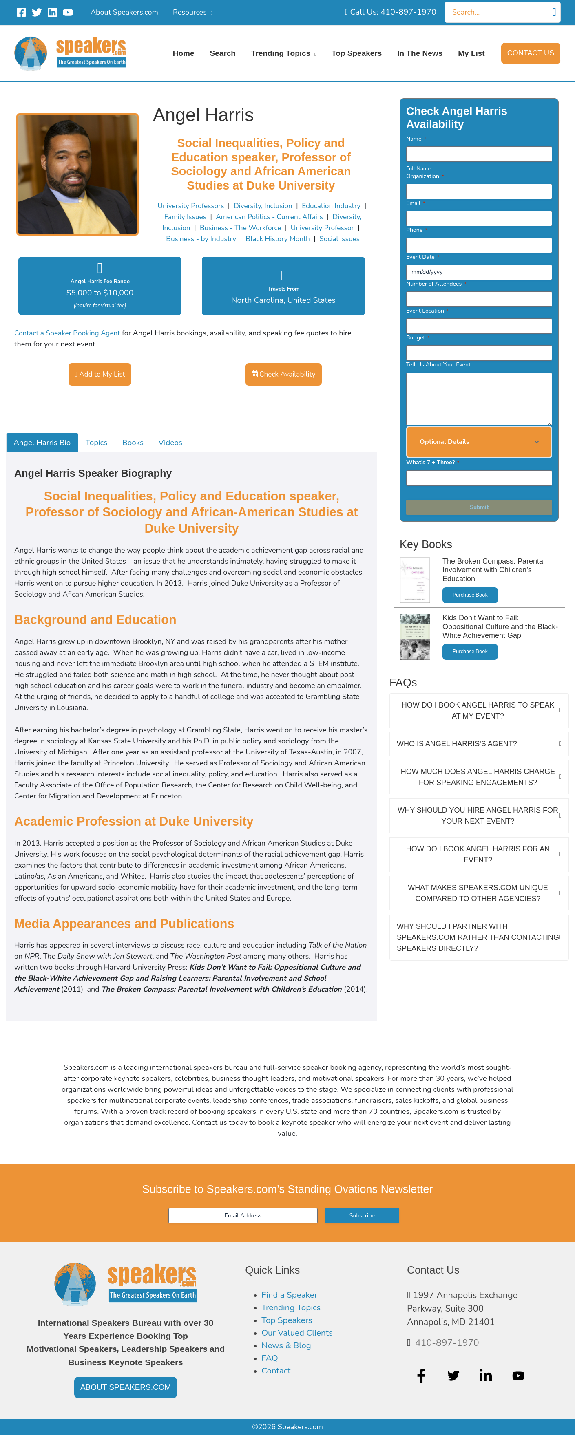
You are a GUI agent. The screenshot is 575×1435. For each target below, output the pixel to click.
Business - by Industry (240, 239)
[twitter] (454, 1377)
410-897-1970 (448, 1343)
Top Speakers (287, 1322)
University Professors (205, 206)
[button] (531, 53)
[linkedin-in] (487, 1377)
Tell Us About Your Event (438, 364)
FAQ (270, 1362)
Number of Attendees (436, 284)
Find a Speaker (290, 1296)
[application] (209, 12)
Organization (425, 176)
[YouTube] (68, 12)
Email (415, 203)
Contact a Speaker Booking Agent (69, 344)
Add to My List (100, 385)
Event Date (422, 257)
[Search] (554, 12)
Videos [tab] (177, 454)
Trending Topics (292, 1309)
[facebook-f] (422, 1377)
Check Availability (283, 385)
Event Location (427, 311)
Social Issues (263, 250)
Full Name (418, 168)
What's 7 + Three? (432, 462)
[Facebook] (21, 12)
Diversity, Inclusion (281, 206)
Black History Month (320, 239)
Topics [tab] (100, 454)
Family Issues (216, 217)
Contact (276, 1375)
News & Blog (287, 1348)
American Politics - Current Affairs (303, 217)
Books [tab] (139, 454)
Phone (416, 230)
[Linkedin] (52, 12)
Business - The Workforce (277, 228)
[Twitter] (37, 12)
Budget (418, 338)
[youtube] (519, 1377)
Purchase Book (471, 595)
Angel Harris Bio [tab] (44, 454)
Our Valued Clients (298, 1335)
